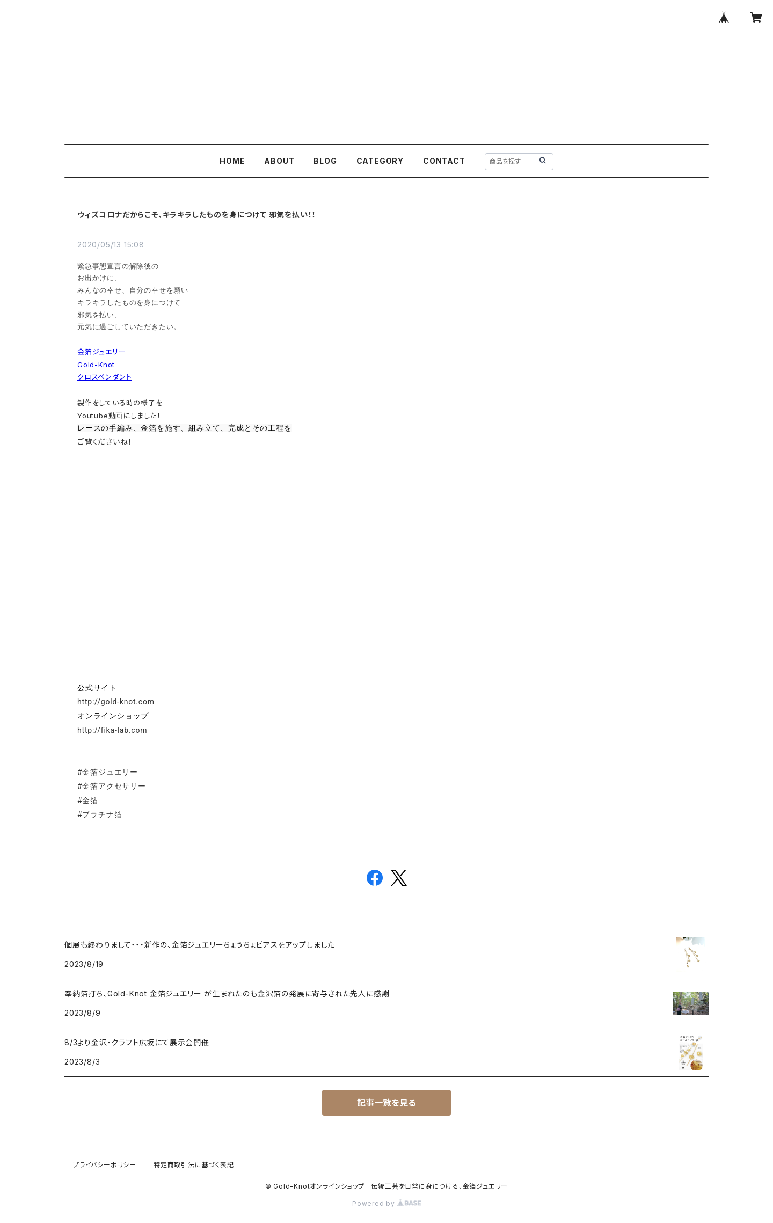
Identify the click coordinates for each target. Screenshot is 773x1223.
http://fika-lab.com (112, 730)
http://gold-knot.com (116, 701)
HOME (232, 160)
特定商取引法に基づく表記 (194, 1165)
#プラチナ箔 (99, 814)
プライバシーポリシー (104, 1165)
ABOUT (279, 160)
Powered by (386, 1203)
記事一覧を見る (386, 1102)
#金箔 (87, 800)
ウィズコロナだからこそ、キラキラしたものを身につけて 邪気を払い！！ (196, 214)
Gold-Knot (96, 364)
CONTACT (444, 160)
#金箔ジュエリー (107, 772)
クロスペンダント (104, 377)
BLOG (325, 160)
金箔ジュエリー (101, 351)
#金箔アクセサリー (111, 786)
